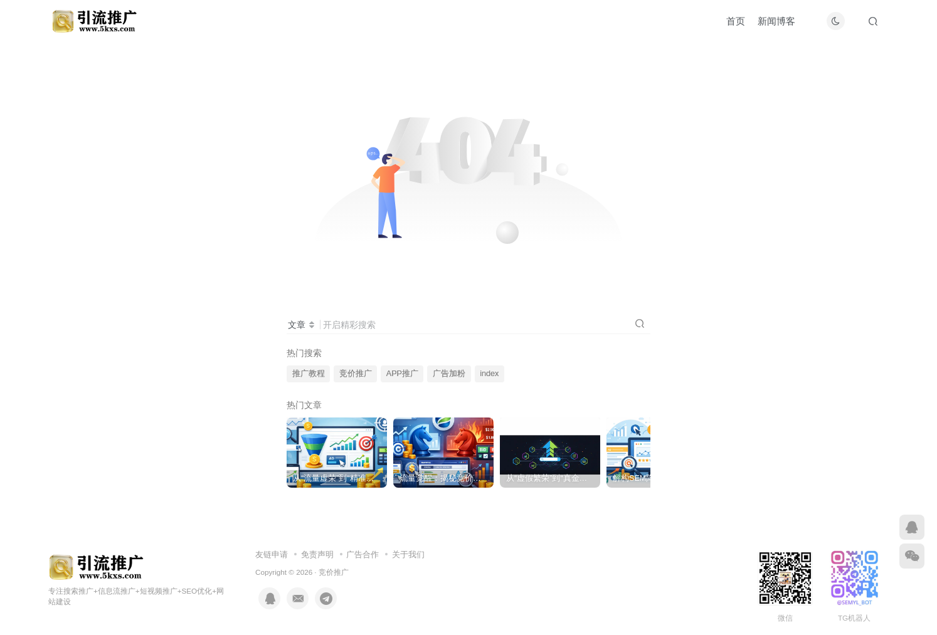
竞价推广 (355, 373)
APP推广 (402, 373)
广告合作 (362, 554)
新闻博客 (776, 21)
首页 (735, 21)
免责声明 (317, 554)
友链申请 (271, 554)
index (489, 373)
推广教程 (308, 373)
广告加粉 (449, 373)
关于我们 (408, 554)
